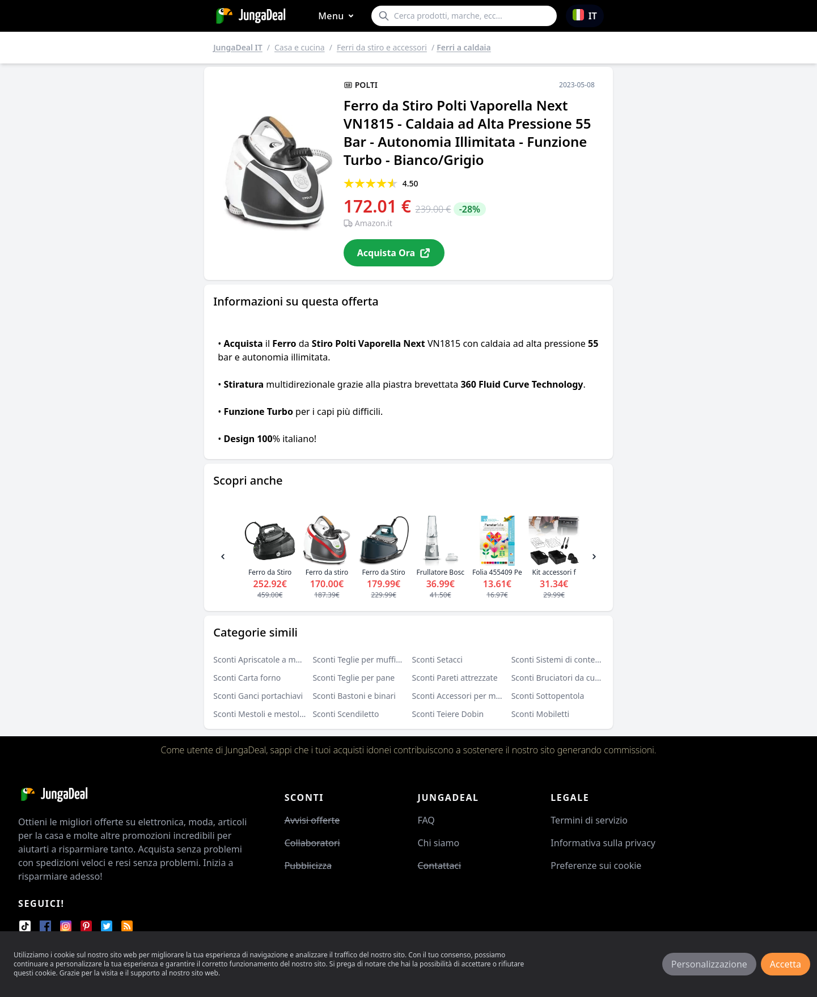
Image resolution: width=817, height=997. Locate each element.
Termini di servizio (589, 820)
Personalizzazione (709, 964)
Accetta (785, 964)
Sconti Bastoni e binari (354, 695)
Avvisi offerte (312, 820)
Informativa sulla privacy (603, 843)
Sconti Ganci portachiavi (258, 695)
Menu (338, 16)
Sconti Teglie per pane (353, 677)
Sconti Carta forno (247, 677)
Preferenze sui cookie (596, 865)
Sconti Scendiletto (345, 713)
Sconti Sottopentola (548, 695)
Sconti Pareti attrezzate (455, 677)
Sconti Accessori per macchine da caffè (484, 695)
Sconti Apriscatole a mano (261, 659)
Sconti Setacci (437, 659)
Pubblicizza (308, 865)
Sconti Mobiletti (540, 713)
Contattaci (439, 865)
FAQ (425, 820)
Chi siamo (438, 843)
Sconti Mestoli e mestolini (260, 713)
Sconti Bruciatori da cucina (560, 677)
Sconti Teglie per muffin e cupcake (376, 659)
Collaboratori (312, 843)
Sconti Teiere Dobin (448, 713)
